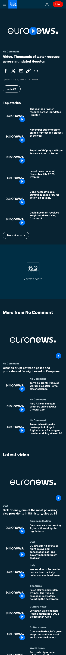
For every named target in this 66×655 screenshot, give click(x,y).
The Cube (36, 585)
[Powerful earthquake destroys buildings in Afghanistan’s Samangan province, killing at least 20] (46, 429)
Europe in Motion (40, 520)
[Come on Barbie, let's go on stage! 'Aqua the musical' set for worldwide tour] (46, 636)
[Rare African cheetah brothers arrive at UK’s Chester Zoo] (46, 408)
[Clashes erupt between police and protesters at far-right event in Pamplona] (33, 369)
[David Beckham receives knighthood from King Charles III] (46, 219)
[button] (16, 235)
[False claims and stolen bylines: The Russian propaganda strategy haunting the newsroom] (46, 595)
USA (5, 505)
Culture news (38, 606)
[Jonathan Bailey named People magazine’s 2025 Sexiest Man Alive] (46, 615)
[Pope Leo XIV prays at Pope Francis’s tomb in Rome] (46, 157)
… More (11, 89)
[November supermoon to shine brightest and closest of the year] (46, 136)
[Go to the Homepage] (12, 4)
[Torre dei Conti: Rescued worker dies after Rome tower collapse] (46, 388)
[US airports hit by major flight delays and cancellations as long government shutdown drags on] (46, 551)
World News (37, 647)
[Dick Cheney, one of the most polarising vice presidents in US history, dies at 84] (33, 511)
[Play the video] (33, 31)
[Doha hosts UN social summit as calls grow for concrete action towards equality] (46, 198)
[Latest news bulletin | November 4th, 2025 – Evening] (46, 178)
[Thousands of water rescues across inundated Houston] (46, 116)
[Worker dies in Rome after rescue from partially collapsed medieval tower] (46, 574)
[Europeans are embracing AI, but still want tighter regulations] (46, 530)
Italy (32, 565)
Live (57, 4)
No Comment (11, 363)
